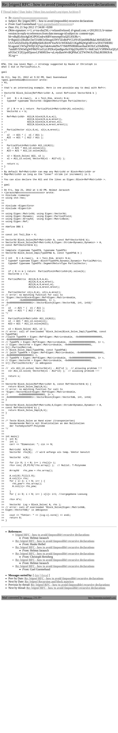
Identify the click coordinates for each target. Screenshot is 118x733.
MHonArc (27, 690)
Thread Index (10, 11)
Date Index (26, 11)
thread (44, 667)
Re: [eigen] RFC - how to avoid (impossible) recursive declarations (54, 633)
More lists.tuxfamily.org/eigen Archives (56, 11)
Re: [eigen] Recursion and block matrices (49, 673)
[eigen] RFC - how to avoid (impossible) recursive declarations (52, 627)
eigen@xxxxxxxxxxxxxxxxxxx (30, 17)
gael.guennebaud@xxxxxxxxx (55, 24)
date (37, 667)
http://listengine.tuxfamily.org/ (102, 690)
